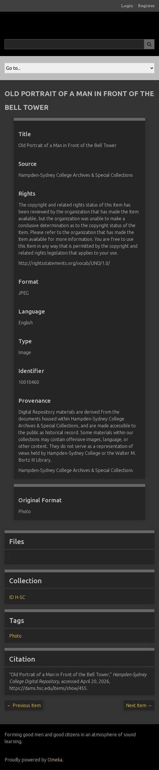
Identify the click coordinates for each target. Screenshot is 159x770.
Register (146, 5)
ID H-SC (17, 597)
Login (127, 5)
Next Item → (139, 705)
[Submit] (149, 44)
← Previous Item (24, 705)
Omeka (55, 759)
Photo (15, 635)
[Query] (79, 44)
